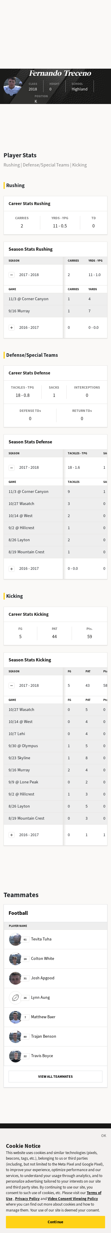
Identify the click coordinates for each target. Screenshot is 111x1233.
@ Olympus (23, 746)
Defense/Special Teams (46, 165)
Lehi (17, 734)
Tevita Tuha (30, 939)
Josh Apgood (31, 978)
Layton (19, 540)
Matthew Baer (32, 1017)
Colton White (31, 958)
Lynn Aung (29, 997)
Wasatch (21, 503)
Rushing (12, 165)
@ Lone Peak (23, 782)
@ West (21, 516)
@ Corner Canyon (29, 299)
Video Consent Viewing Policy (73, 1201)
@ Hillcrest (21, 528)
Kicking (79, 165)
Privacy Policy (27, 1201)
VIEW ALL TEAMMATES (55, 1076)
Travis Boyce (31, 1056)
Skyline (19, 758)
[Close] (103, 1139)
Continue (55, 1224)
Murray (19, 311)
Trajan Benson (32, 1036)
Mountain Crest (26, 552)
